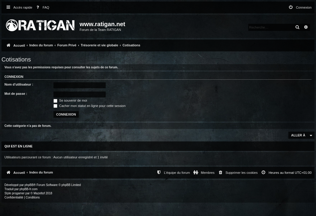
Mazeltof (39, 193)
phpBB (29, 185)
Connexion (13, 76)
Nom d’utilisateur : (18, 84)
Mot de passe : (15, 93)
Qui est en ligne (18, 146)
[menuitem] (41, 7)
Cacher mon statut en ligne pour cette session (89, 106)
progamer (18, 193)
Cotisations (16, 59)
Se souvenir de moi (70, 100)
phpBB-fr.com (29, 189)
